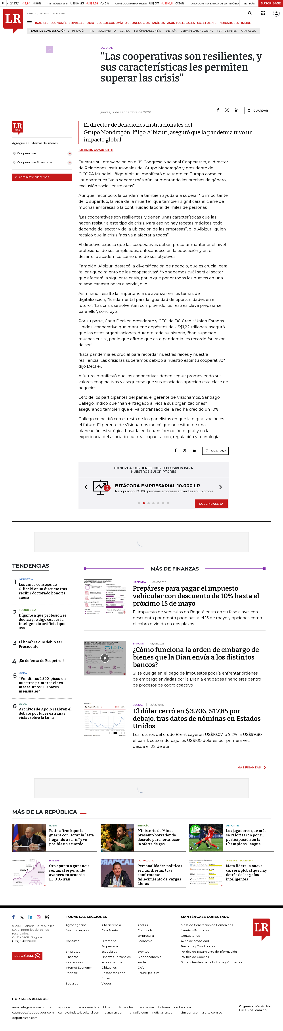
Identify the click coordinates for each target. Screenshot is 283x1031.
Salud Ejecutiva (148, 973)
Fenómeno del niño (147, 30)
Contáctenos (190, 935)
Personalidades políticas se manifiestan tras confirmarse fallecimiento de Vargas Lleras (160, 875)
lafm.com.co (189, 1012)
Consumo (73, 941)
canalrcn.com (114, 1012)
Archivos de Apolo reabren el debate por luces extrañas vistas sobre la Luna (45, 713)
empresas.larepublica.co (97, 1007)
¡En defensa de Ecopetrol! (41, 661)
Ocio (141, 967)
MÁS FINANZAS (249, 767)
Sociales (72, 983)
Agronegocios (76, 925)
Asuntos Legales (77, 930)
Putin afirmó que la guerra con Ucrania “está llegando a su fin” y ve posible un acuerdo (71, 837)
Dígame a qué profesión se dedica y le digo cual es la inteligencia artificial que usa (43, 621)
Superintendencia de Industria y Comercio (211, 962)
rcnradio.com (138, 1012)
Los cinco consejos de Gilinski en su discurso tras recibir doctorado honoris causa (43, 591)
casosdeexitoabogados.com (33, 1012)
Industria (26, 579)
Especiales (109, 951)
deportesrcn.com (25, 1017)
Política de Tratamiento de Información (209, 951)
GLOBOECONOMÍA (109, 23)
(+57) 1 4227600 (24, 941)
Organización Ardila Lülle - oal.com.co (255, 1008)
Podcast (72, 973)
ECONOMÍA (58, 23)
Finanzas (72, 957)
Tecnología (27, 609)
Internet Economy (239, 860)
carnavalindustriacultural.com (79, 1012)
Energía (170, 30)
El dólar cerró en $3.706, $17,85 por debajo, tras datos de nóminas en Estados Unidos (197, 718)
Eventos (143, 951)
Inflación (78, 30)
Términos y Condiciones (198, 946)
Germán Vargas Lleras (197, 30)
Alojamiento (107, 30)
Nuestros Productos (195, 930)
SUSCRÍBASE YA (211, 503)
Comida (125, 30)
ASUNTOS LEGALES (181, 23)
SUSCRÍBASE (271, 3)
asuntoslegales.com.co (28, 1007)
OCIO (90, 23)
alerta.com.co (212, 1012)
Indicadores (74, 962)
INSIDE (246, 23)
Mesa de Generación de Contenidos (207, 925)
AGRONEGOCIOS (137, 23)
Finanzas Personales (115, 957)
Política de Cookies (195, 957)
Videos (106, 983)
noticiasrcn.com (163, 1012)
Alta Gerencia (111, 925)
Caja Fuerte (109, 930)
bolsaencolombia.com (174, 1007)
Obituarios (109, 967)
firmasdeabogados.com (136, 1007)
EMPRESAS (76, 23)
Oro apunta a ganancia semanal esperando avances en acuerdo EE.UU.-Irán (69, 872)
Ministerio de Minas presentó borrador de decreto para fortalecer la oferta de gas (159, 837)
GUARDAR (257, 110)
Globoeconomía (149, 957)
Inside (142, 962)
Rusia (53, 825)
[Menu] (30, 23)
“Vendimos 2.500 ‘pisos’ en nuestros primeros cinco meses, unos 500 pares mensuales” (42, 685)
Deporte (232, 825)
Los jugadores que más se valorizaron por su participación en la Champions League (246, 837)
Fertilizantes (227, 30)
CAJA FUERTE (206, 23)
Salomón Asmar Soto (95, 150)
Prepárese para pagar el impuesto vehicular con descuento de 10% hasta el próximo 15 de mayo (196, 595)
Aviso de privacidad (195, 941)
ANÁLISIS (158, 23)
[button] (84, 487)
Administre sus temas (31, 177)
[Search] (250, 13)
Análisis (143, 925)
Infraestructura (111, 962)
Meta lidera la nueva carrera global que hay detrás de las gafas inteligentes (246, 872)
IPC (92, 30)
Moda (23, 673)
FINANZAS (41, 23)
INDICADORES (229, 23)
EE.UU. (23, 703)
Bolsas (54, 860)
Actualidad (146, 860)
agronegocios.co (62, 1007)
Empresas (73, 951)
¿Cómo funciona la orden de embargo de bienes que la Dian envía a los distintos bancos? (196, 657)
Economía (145, 941)
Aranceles (248, 30)
